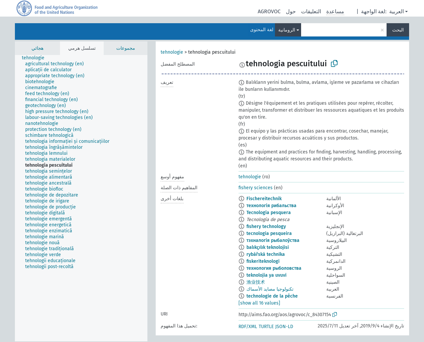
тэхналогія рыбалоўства (272, 240)
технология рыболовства (273, 268)
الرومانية (286, 30)
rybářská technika (265, 254)
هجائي (37, 48)
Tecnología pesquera (268, 212)
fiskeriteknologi (263, 261)
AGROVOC (269, 11)
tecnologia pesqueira (269, 233)
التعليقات (311, 11)
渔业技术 (255, 282)
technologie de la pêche (272, 296)
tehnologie (172, 52)
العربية (396, 11)
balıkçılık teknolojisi (267, 247)
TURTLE (266, 326)
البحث (398, 30)
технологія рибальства (271, 205)
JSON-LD (284, 326)
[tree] (81, 198)
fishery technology (266, 226)
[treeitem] (36, 58)
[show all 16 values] (259, 303)
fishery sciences (255, 188)
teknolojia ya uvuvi (266, 275)
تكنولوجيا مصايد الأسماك (269, 289)
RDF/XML (247, 326)
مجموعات (125, 48)
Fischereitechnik (264, 198)
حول (291, 11)
